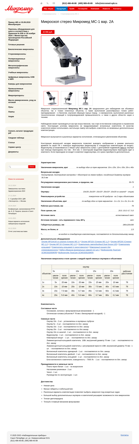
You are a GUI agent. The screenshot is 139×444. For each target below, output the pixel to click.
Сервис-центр (14, 147)
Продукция (61, 9)
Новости (106, 9)
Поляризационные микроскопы (16, 60)
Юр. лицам (48, 9)
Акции (11, 116)
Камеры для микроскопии (20, 84)
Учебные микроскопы (18, 72)
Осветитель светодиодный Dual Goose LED (97, 244)
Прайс (72, 9)
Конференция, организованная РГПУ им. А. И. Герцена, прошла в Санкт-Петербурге (21, 211)
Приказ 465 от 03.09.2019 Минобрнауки (19, 23)
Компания (95, 9)
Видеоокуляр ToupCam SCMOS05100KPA (76, 253)
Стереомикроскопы (49, 14)
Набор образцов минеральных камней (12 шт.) (79, 250)
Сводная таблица (16, 138)
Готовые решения (16, 44)
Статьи (11, 142)
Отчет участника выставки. (18, 231)
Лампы (11, 112)
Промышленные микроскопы (15, 90)
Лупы (10, 107)
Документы (13, 152)
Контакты (117, 9)
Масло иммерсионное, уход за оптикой (22, 101)
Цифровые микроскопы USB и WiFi (21, 78)
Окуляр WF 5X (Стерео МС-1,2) (63, 244)
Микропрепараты (16, 95)
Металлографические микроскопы (18, 66)
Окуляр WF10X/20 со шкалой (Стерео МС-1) (60, 242)
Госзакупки (82, 9)
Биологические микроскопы (21, 49)
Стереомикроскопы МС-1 (70, 14)
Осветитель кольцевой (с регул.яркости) (70, 247)
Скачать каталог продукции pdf (20, 132)
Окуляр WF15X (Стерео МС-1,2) (95, 242)
